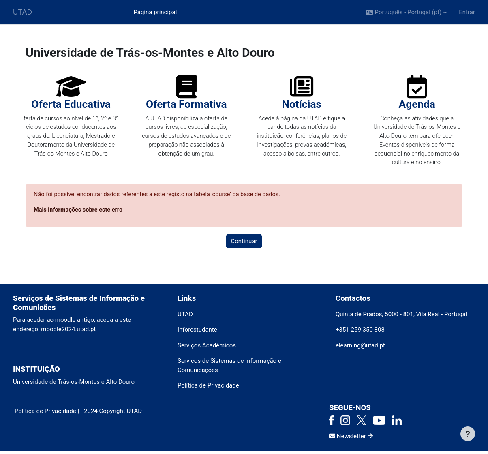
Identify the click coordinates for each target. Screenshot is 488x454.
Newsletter (351, 439)
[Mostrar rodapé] (467, 433)
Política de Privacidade (208, 388)
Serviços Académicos (207, 348)
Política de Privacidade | (47, 414)
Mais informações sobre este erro (80, 212)
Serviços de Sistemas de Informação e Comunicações (229, 368)
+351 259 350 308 (360, 332)
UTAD (22, 12)
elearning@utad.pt (360, 348)
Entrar (467, 12)
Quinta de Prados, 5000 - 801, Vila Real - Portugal (401, 317)
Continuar (244, 244)
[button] (406, 12)
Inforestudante (197, 332)
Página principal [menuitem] (155, 12)
